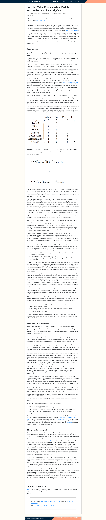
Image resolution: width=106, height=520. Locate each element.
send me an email (40, 20)
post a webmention (55, 501)
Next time (29, 489)
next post (69, 422)
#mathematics (45, 13)
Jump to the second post (72, 30)
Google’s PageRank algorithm (70, 82)
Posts (40, 1)
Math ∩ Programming (32, 1)
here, (56, 19)
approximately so (62, 419)
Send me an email (45, 501)
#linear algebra (38, 13)
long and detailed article (46, 441)
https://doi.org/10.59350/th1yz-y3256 (44, 506)
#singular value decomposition (58, 13)
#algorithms (30, 13)
